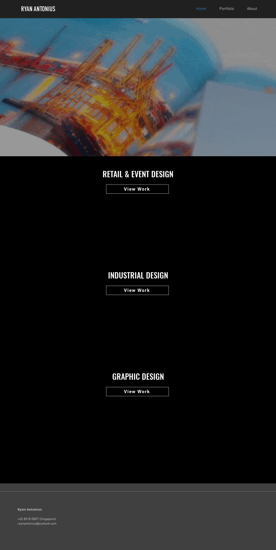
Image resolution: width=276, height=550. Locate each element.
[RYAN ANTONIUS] (50, 9)
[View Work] (137, 189)
